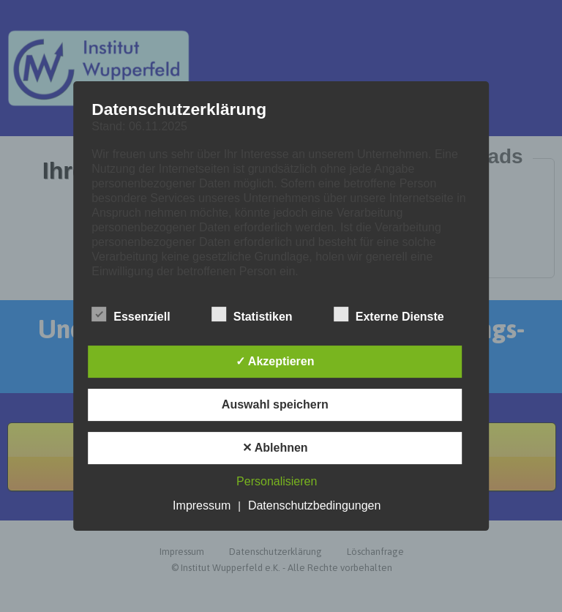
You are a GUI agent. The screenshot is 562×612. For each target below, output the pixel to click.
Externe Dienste (389, 315)
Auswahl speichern (275, 404)
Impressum (202, 505)
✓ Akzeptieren (275, 361)
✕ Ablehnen (275, 447)
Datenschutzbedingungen (314, 505)
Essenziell (130, 315)
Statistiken (252, 315)
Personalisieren (276, 481)
